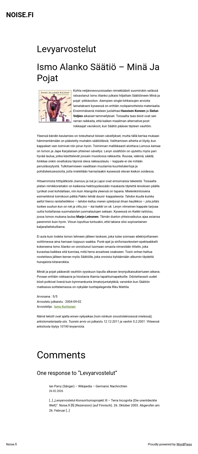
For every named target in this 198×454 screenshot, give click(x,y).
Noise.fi (20, 15)
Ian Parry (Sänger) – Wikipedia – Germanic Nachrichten (88, 386)
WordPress (184, 444)
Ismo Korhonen (65, 306)
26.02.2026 (56, 391)
